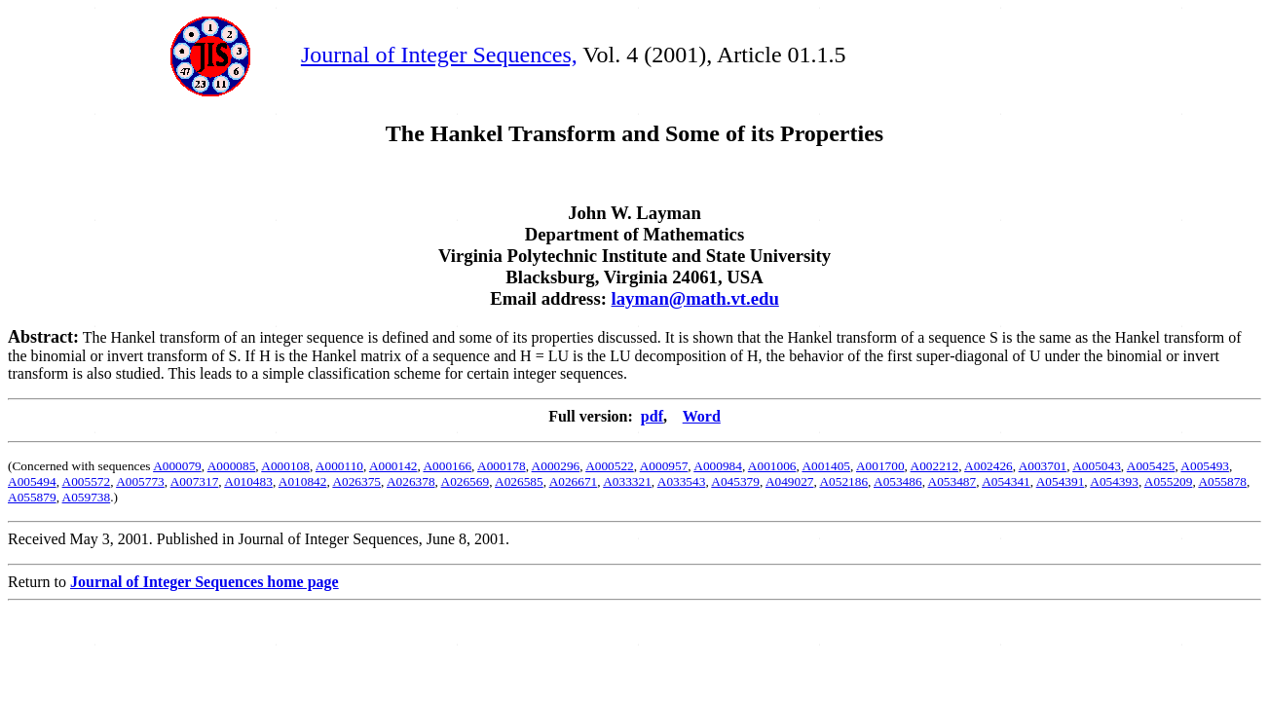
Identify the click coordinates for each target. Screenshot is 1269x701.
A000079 (177, 466)
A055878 (1222, 481)
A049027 (789, 481)
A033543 (681, 481)
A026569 (465, 481)
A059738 (86, 497)
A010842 (303, 481)
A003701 (1043, 466)
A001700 (880, 466)
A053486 (898, 481)
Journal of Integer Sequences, (439, 54)
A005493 (1204, 466)
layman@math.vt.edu (695, 298)
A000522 (609, 466)
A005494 (32, 481)
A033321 (627, 481)
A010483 (248, 481)
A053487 (952, 481)
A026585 (519, 481)
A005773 (140, 481)
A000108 (285, 466)
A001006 (772, 466)
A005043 (1096, 466)
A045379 (735, 481)
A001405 (826, 466)
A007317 (194, 481)
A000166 (447, 466)
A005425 (1151, 466)
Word (702, 416)
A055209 (1168, 481)
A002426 (988, 466)
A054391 (1060, 481)
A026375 (356, 481)
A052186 (843, 481)
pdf (652, 416)
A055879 (32, 497)
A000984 (717, 466)
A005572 (86, 481)
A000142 (393, 466)
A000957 (664, 466)
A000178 (501, 466)
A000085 (231, 466)
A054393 (1114, 481)
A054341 (1006, 481)
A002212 (935, 466)
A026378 (411, 481)
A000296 (556, 466)
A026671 (573, 481)
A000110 (339, 466)
